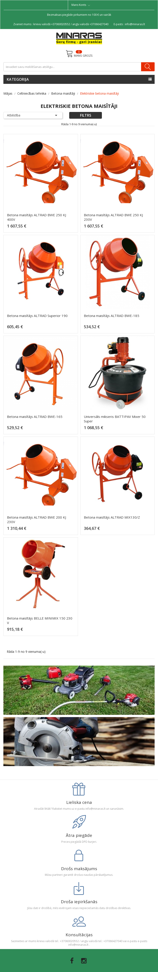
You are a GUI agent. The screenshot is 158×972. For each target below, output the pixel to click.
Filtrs (85, 115)
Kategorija (18, 79)
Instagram (83, 960)
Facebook (71, 960)
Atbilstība (33, 115)
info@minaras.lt (135, 24)
